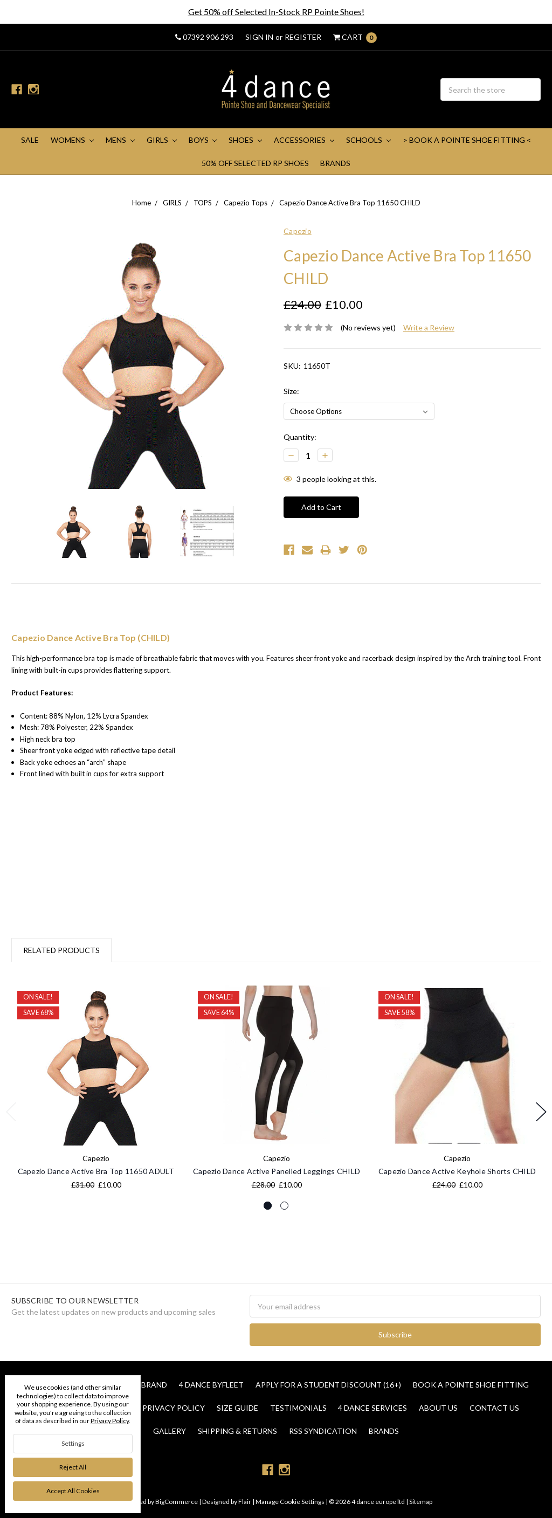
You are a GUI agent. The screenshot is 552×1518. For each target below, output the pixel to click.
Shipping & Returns (237, 1431)
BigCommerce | (178, 1502)
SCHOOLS (368, 139)
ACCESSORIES (304, 139)
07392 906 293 (204, 37)
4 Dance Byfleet (211, 1384)
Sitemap (420, 1502)
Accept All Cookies (73, 1491)
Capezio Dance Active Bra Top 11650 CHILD (349, 202)
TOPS (203, 202)
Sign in (259, 37)
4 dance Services (372, 1407)
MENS (120, 139)
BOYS (203, 139)
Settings (73, 1443)
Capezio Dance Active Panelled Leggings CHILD (276, 1171)
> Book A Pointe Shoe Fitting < (467, 139)
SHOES (245, 139)
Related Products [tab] (61, 950)
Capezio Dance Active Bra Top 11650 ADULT (96, 1171)
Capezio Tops (245, 202)
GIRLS (162, 139)
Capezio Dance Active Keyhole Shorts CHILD (457, 1171)
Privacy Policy (173, 1407)
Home (141, 202)
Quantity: (300, 436)
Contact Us (494, 1407)
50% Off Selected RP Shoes (255, 163)
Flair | (246, 1502)
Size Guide (237, 1407)
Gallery (169, 1431)
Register (303, 37)
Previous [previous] (11, 1111)
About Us (438, 1407)
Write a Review (428, 327)
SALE (30, 139)
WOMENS (72, 139)
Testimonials (298, 1407)
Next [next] (541, 1111)
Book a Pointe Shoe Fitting (471, 1384)
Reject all (72, 1467)
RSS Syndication (323, 1431)
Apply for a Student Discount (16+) (328, 1384)
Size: (291, 391)
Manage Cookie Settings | (292, 1502)
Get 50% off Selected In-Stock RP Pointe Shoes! (276, 11)
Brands (335, 163)
